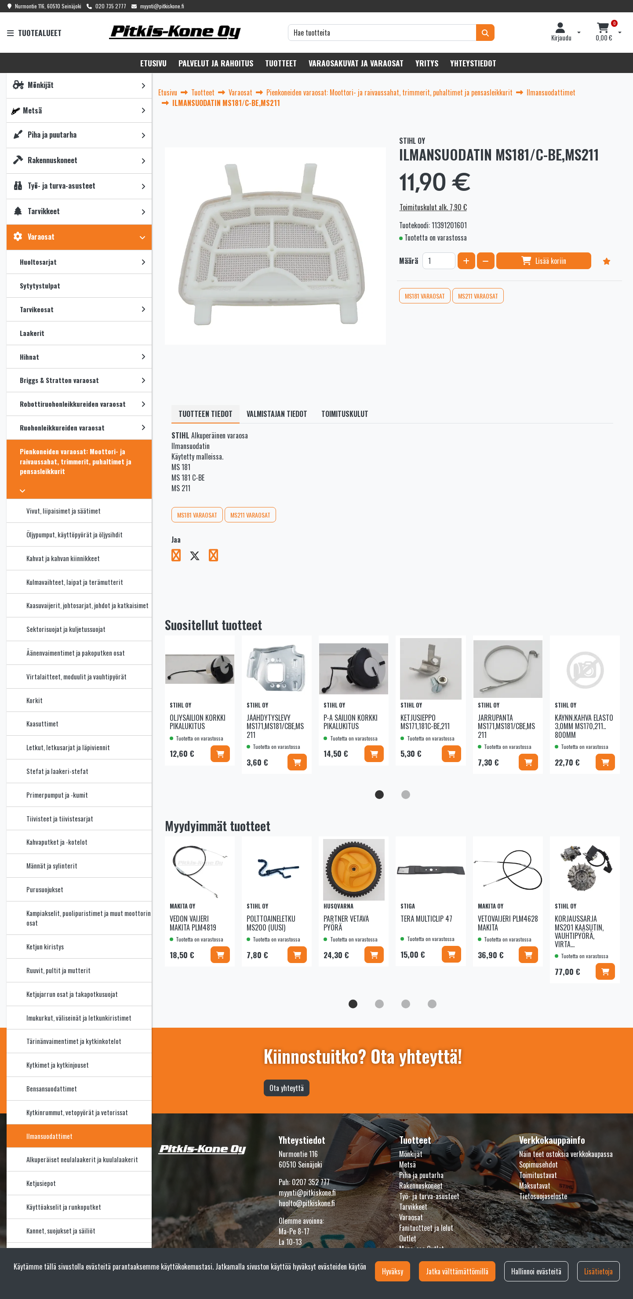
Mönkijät (410, 1154)
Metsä (407, 1164)
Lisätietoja (598, 1271)
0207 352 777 (311, 1182)
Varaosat (411, 1217)
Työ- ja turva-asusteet (429, 1196)
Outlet (407, 1238)
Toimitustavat (538, 1175)
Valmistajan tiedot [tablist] (277, 414)
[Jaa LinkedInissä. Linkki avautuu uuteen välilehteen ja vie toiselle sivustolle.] (217, 556)
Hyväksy (392, 1271)
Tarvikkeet (413, 1206)
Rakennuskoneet (421, 1185)
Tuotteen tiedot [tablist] (205, 414)
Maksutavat (534, 1185)
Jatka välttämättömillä (457, 1271)
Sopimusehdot (538, 1164)
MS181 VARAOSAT (425, 295)
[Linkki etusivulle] (175, 32)
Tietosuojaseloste (543, 1196)
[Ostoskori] (604, 32)
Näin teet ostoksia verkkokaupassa (566, 1154)
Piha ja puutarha (421, 1175)
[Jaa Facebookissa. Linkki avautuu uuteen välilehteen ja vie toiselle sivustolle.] (180, 556)
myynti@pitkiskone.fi (162, 6)
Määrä (408, 260)
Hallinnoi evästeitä (536, 1271)
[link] (143, 85)
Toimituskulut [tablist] (344, 414)
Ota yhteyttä (286, 1088)
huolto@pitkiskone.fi (307, 1203)
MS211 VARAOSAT (478, 295)
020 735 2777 (110, 6)
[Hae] (382, 32)
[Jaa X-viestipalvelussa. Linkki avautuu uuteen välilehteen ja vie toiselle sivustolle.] (199, 556)
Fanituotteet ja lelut (426, 1227)
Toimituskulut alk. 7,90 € (433, 207)
